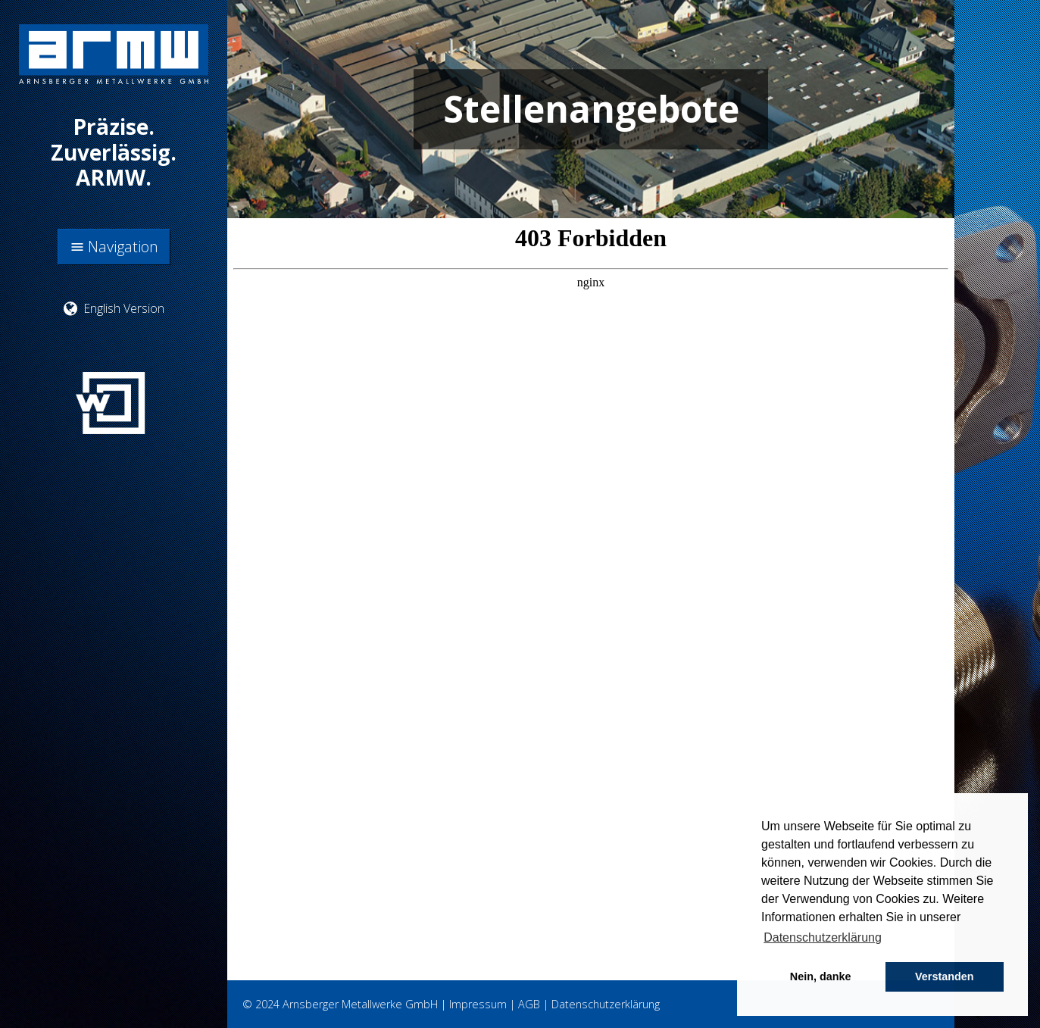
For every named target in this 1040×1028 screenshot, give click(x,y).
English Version (114, 308)
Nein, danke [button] (820, 976)
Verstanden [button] (944, 976)
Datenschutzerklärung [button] (823, 937)
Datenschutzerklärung (605, 1004)
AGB (529, 1004)
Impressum (478, 1004)
